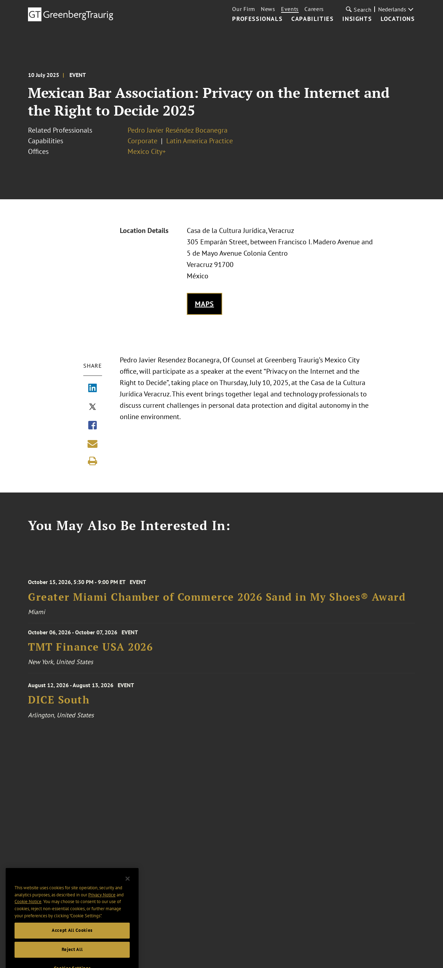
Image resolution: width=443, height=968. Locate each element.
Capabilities (312, 19)
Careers (314, 9)
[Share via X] (92, 407)
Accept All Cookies (72, 938)
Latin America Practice (199, 140)
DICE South (59, 705)
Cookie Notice (28, 909)
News (268, 9)
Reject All (72, 957)
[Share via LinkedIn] (92, 388)
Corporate (142, 140)
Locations (398, 19)
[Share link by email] (92, 444)
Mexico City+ (147, 151)
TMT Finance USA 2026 (90, 650)
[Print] (92, 461)
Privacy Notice (102, 902)
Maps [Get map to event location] (204, 303)
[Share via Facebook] (92, 426)
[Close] (127, 886)
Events (290, 9)
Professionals (257, 19)
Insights (357, 19)
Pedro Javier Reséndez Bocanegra (178, 130)
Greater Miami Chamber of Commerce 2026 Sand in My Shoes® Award (216, 601)
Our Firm (243, 9)
